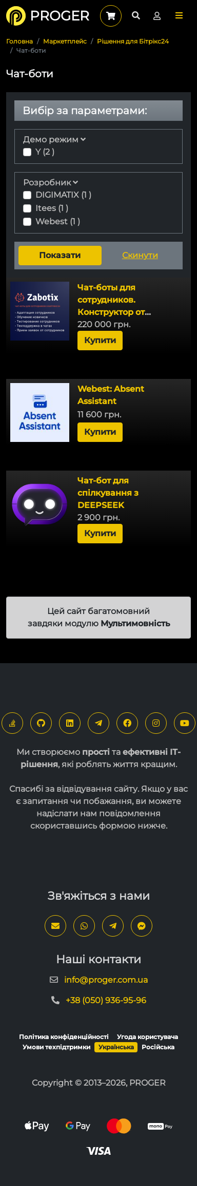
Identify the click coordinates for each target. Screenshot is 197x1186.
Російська (158, 1047)
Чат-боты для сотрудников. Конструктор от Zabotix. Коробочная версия (122, 312)
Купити (100, 340)
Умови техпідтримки (56, 1047)
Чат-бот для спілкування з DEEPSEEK (108, 493)
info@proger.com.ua (106, 980)
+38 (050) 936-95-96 (106, 1000)
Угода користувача (147, 1037)
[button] (179, 16)
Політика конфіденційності (64, 1037)
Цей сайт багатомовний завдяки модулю (99, 617)
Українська (116, 1047)
